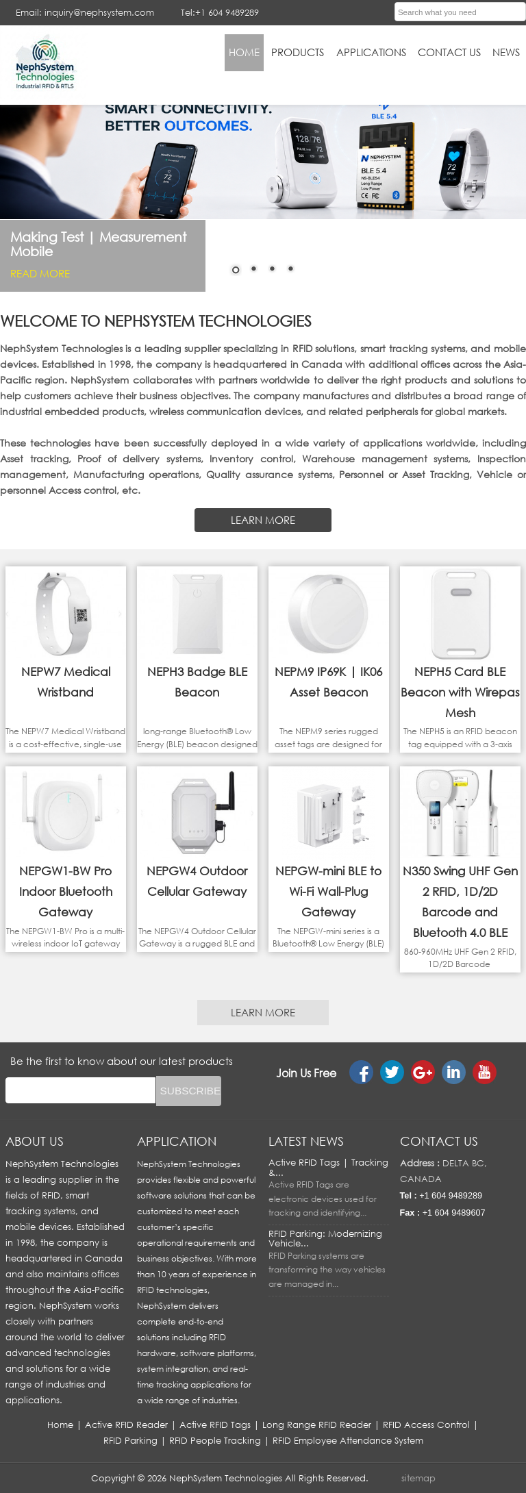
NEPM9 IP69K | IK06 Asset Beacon (328, 681)
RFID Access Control (426, 1424)
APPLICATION (176, 1141)
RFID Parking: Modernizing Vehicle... (325, 1238)
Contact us (439, 1141)
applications (371, 52)
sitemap (418, 1477)
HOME (244, 52)
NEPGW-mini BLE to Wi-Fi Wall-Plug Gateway (328, 891)
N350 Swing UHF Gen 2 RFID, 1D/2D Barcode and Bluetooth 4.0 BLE (460, 902)
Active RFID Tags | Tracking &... (328, 1167)
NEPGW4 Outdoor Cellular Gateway (197, 881)
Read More (40, 272)
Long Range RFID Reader (316, 1424)
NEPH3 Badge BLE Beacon (197, 681)
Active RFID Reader (126, 1424)
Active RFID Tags (215, 1424)
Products (297, 52)
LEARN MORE (263, 520)
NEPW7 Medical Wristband (65, 681)
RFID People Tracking (215, 1440)
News (506, 52)
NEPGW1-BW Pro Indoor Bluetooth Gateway (65, 891)
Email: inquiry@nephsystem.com (85, 12)
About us (34, 1141)
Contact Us (449, 52)
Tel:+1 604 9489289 (220, 12)
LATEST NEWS (306, 1141)
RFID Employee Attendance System (348, 1440)
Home (60, 1424)
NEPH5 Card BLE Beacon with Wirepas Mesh (460, 692)
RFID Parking (130, 1440)
